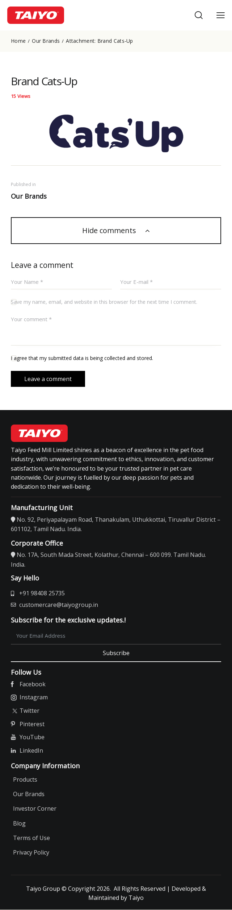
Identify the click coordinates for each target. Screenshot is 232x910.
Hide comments (110, 231)
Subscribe (116, 653)
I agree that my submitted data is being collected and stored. (82, 358)
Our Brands (46, 41)
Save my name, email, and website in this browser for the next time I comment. (104, 302)
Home (18, 41)
